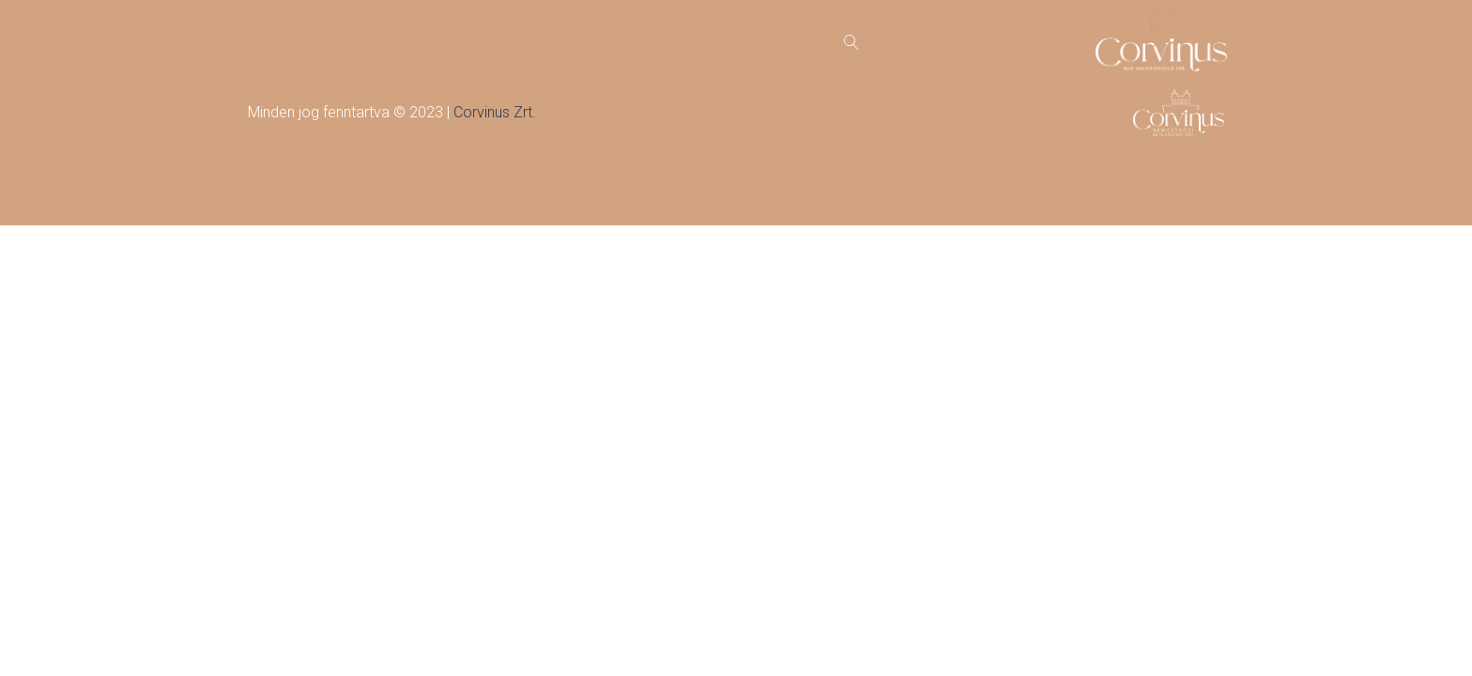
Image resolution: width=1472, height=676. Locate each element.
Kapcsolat (779, 42)
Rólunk (491, 42)
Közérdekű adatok (628, 42)
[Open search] (851, 42)
